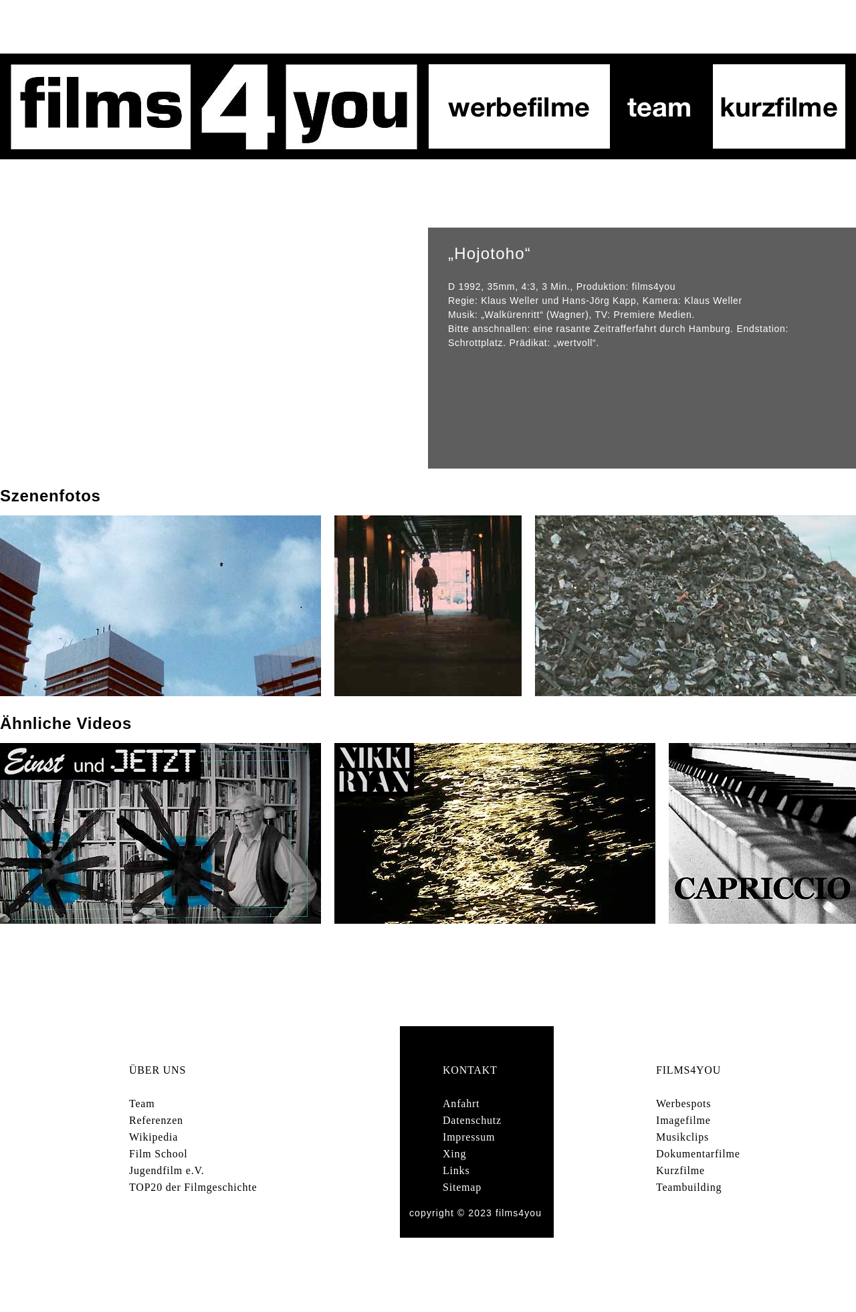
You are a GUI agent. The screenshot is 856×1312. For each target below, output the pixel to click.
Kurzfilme (680, 1170)
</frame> (214, 348)
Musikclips (682, 1137)
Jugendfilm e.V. (167, 1170)
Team (142, 1103)
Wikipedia (153, 1137)
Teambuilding (689, 1187)
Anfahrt (461, 1103)
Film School (158, 1153)
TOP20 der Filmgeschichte (193, 1187)
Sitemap (462, 1187)
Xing (454, 1153)
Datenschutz (472, 1120)
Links (456, 1170)
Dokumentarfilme (698, 1153)
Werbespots (683, 1103)
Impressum (469, 1137)
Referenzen (156, 1120)
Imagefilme (683, 1120)
